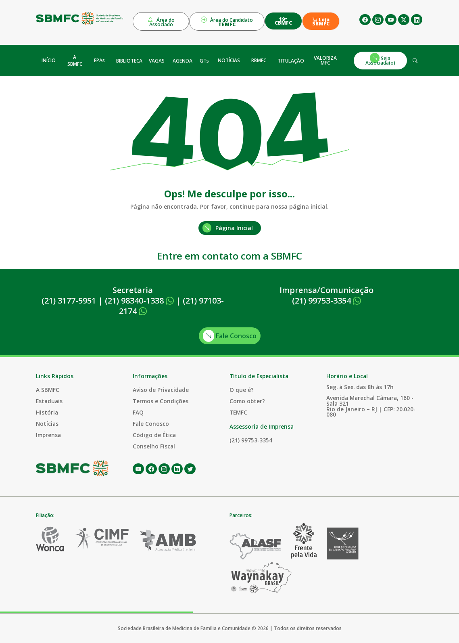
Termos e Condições (160, 401)
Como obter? (247, 401)
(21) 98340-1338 (139, 300)
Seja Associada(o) (380, 59)
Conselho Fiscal (154, 446)
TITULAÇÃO (290, 60)
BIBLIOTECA (129, 60)
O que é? (242, 390)
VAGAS (157, 60)
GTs (204, 60)
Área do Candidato (227, 21)
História (47, 412)
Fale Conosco (230, 336)
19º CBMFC (283, 21)
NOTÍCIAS (229, 60)
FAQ (138, 412)
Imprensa (48, 435)
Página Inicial (227, 227)
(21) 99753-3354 (326, 300)
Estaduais (49, 401)
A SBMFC (74, 60)
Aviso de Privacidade (161, 390)
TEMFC (238, 412)
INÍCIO (49, 60)
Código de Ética (154, 435)
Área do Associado (161, 21)
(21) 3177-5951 (69, 300)
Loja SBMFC (321, 21)
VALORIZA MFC (325, 60)
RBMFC (258, 60)
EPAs (99, 60)
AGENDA (182, 60)
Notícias (47, 423)
